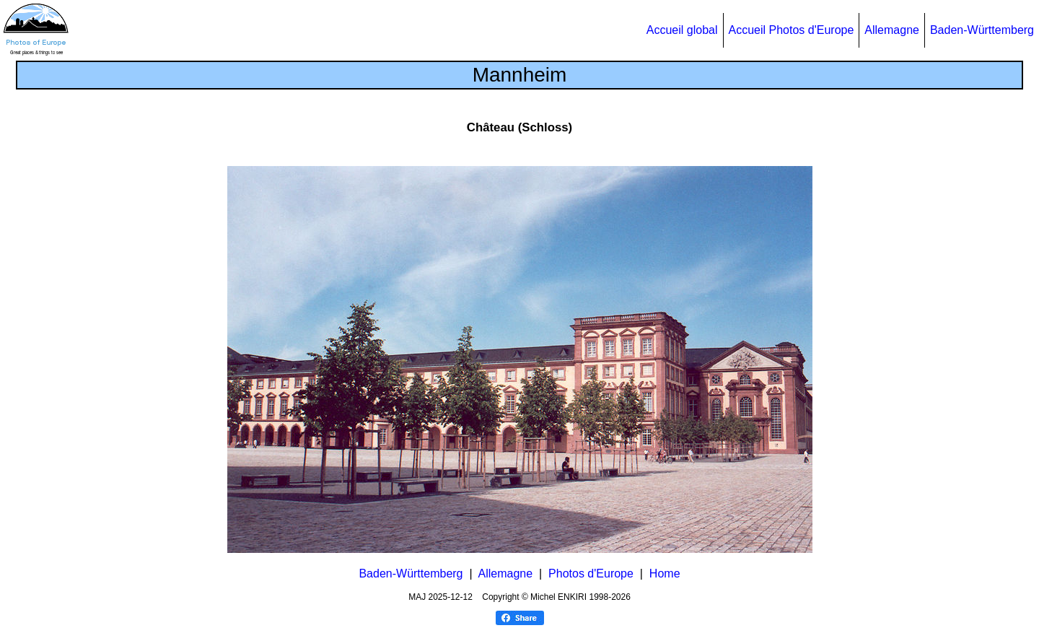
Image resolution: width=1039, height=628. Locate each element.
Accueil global (682, 30)
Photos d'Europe (591, 573)
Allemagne (891, 30)
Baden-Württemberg (982, 30)
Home (664, 573)
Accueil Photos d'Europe (791, 30)
